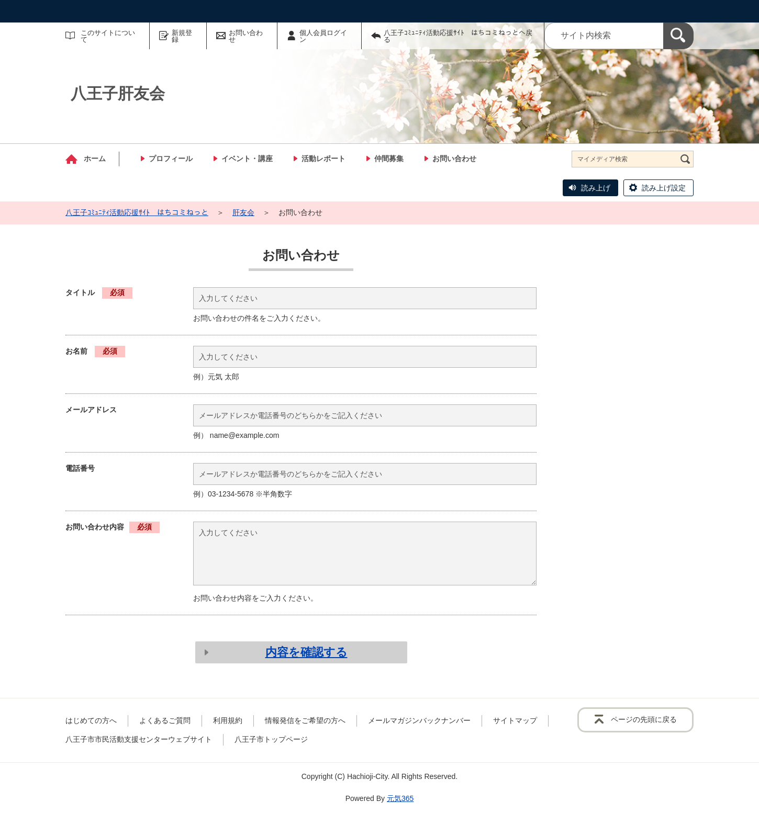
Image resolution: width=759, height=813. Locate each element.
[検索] (678, 35)
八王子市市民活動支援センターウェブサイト (138, 739)
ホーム (95, 158)
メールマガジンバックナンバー (419, 720)
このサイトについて (108, 36)
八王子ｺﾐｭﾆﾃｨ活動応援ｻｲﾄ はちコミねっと (136, 212)
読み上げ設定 (664, 188)
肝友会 (243, 212)
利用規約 (227, 720)
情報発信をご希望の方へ (305, 720)
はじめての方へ (91, 720)
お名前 (95, 351)
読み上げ (595, 188)
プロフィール (171, 158)
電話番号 (80, 468)
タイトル (98, 292)
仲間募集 (389, 158)
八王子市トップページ (271, 739)
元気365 (400, 798)
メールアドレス (91, 409)
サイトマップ (515, 720)
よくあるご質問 (165, 720)
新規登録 (182, 36)
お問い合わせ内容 (112, 527)
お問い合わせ (246, 36)
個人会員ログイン (323, 36)
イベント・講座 (247, 158)
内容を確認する (306, 652)
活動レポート (323, 158)
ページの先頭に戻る (644, 719)
